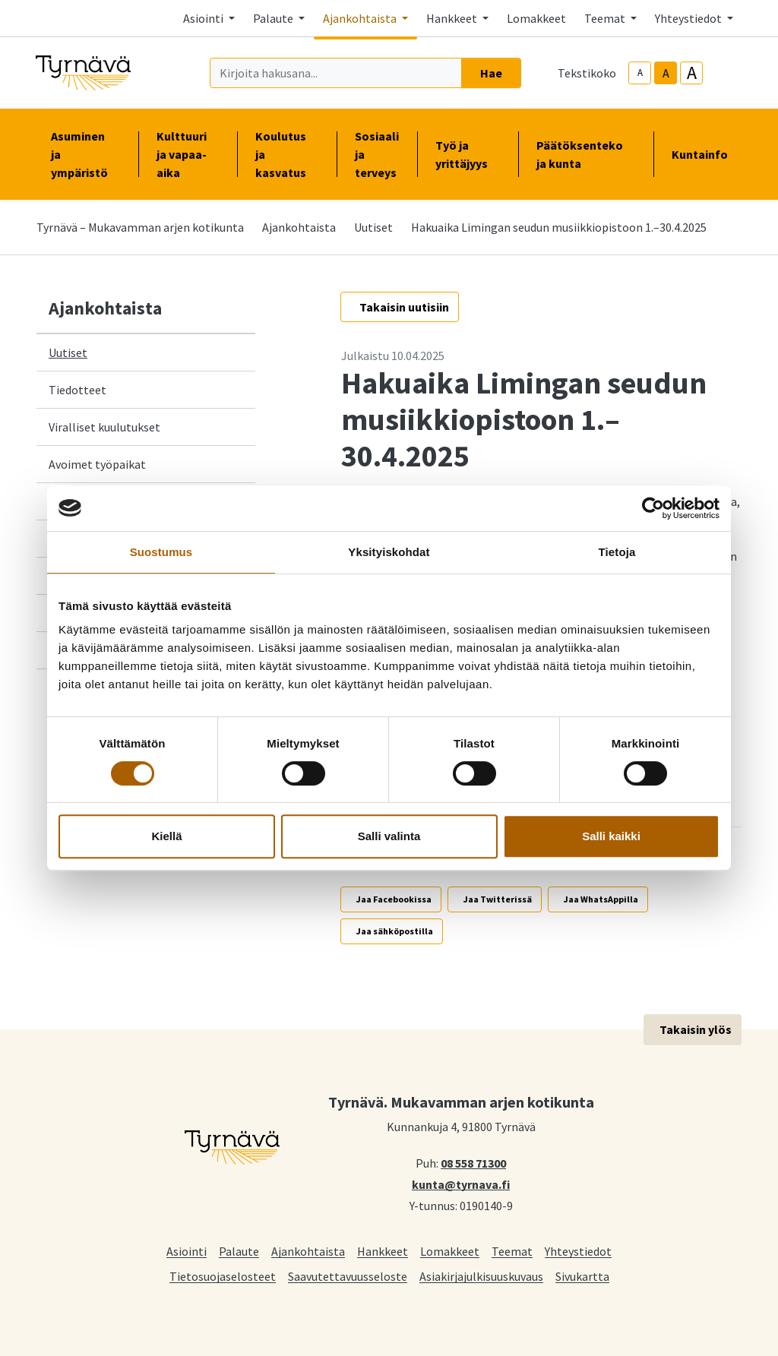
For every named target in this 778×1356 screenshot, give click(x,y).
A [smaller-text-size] (640, 72)
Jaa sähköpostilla (394, 931)
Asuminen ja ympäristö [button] (85, 154)
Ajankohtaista (299, 227)
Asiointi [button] (204, 18)
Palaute (239, 1251)
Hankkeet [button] (452, 18)
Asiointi (186, 1251)
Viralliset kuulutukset (104, 427)
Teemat (512, 1251)
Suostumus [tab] (161, 551)
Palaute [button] (274, 18)
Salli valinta (389, 836)
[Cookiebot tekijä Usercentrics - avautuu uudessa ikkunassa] (653, 508)
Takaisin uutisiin (404, 307)
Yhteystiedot (578, 1251)
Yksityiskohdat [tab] (388, 551)
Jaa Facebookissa (394, 899)
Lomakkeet (536, 18)
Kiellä (166, 836)
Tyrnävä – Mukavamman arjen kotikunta (140, 227)
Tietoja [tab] (617, 551)
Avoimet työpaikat (97, 464)
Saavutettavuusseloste (347, 1276)
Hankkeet (382, 1251)
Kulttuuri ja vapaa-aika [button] (188, 154)
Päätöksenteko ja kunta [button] (585, 154)
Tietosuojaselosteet (222, 1276)
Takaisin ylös (695, 1029)
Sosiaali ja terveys (377, 154)
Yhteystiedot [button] (689, 18)
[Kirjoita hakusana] (336, 73)
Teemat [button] (606, 18)
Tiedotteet (77, 389)
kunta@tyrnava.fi (461, 1183)
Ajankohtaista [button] (361, 18)
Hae (491, 73)
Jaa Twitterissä (497, 899)
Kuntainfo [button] (706, 154)
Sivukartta (582, 1276)
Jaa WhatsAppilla (601, 899)
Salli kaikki (611, 836)
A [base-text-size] (666, 73)
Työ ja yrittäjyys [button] (467, 154)
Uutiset (373, 227)
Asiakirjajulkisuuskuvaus (481, 1276)
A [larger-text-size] (692, 73)
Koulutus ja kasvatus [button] (286, 154)
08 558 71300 (473, 1162)
